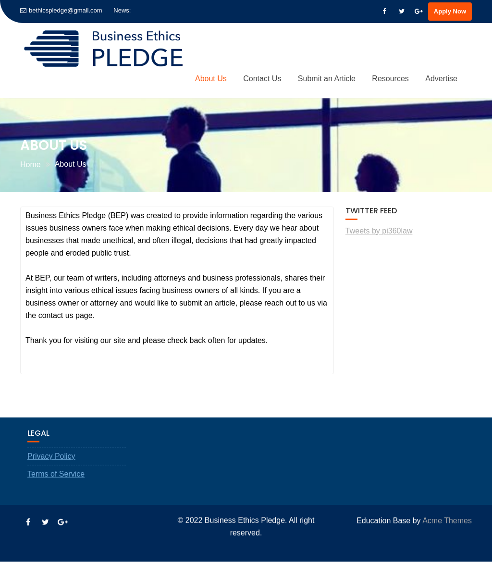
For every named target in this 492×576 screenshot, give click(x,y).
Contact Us (262, 78)
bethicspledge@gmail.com (61, 10)
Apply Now (450, 11)
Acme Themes (447, 519)
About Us (211, 78)
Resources (390, 78)
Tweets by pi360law (379, 231)
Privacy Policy (51, 471)
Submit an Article (327, 78)
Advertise (441, 78)
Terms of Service (56, 489)
